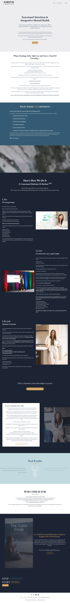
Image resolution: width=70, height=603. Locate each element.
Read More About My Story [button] (21, 444)
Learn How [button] (35, 42)
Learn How (5, 586)
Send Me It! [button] (49, 553)
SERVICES (60, 3)
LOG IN (66, 3)
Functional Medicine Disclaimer (44, 598)
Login (25, 598)
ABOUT (55, 3)
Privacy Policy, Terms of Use (32, 598)
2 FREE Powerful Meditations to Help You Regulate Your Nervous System (51, 536)
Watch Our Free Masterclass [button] (35, 389)
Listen (21, 598)
